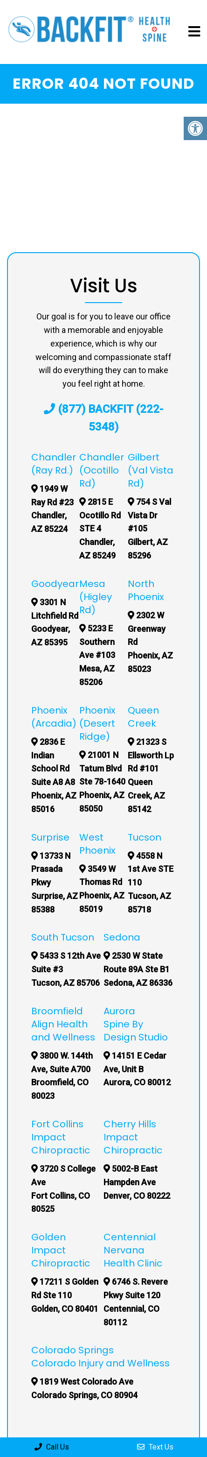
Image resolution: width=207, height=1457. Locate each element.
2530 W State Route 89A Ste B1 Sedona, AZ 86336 (144, 969)
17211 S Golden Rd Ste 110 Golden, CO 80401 (71, 1295)
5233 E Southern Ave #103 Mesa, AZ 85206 (104, 655)
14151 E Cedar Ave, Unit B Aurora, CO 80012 (144, 1069)
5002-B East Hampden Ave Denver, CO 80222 (143, 1182)
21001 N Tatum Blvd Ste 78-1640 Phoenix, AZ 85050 (109, 781)
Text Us (155, 1447)
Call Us (51, 1447)
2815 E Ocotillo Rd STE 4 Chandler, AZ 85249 (107, 528)
